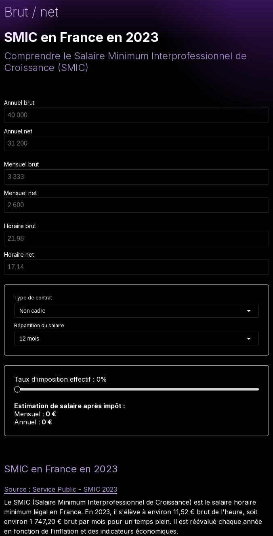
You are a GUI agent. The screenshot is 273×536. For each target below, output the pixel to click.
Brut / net (31, 12)
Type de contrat (33, 298)
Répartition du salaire (39, 325)
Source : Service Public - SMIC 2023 (60, 489)
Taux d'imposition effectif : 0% (60, 379)
